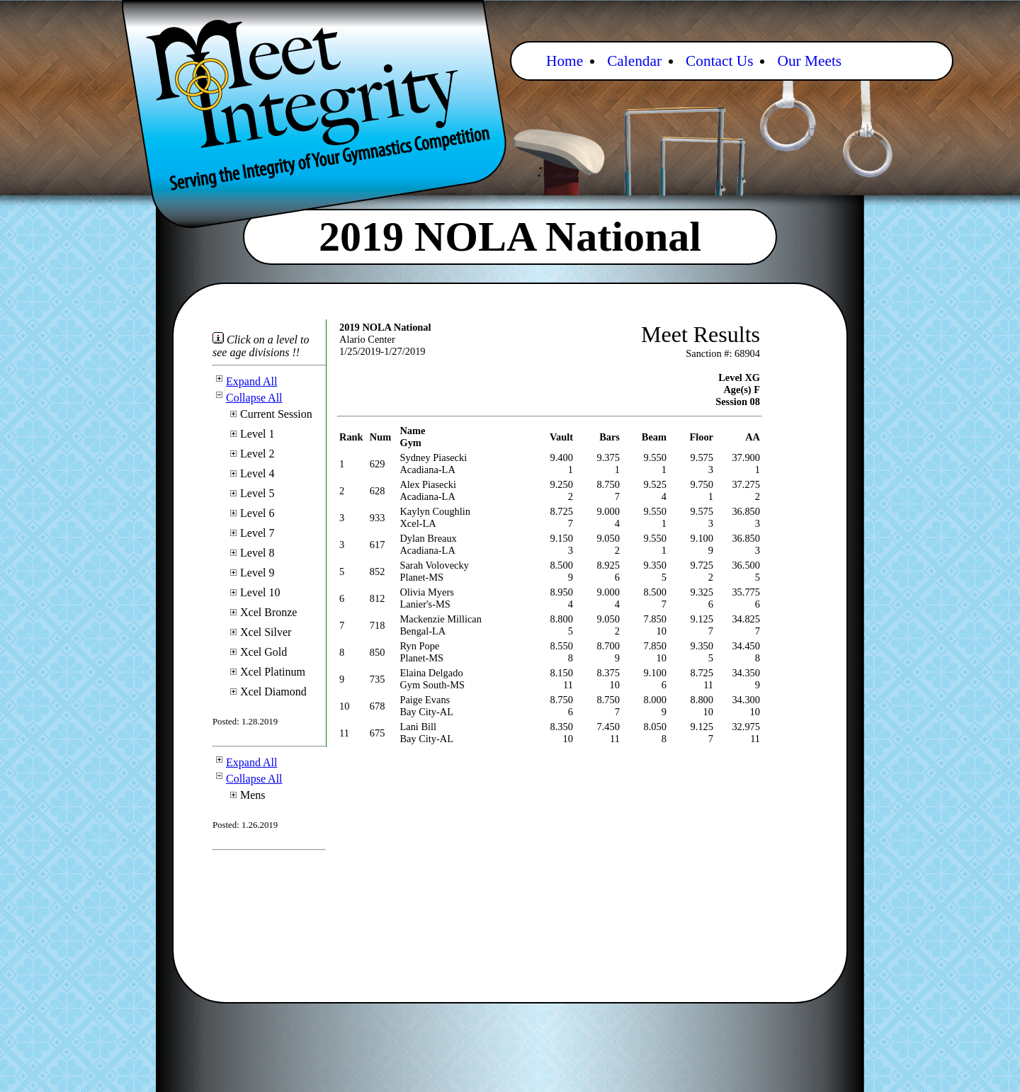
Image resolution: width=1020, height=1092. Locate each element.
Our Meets (809, 60)
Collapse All (247, 398)
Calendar (634, 60)
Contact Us (719, 60)
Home (564, 60)
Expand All (244, 381)
